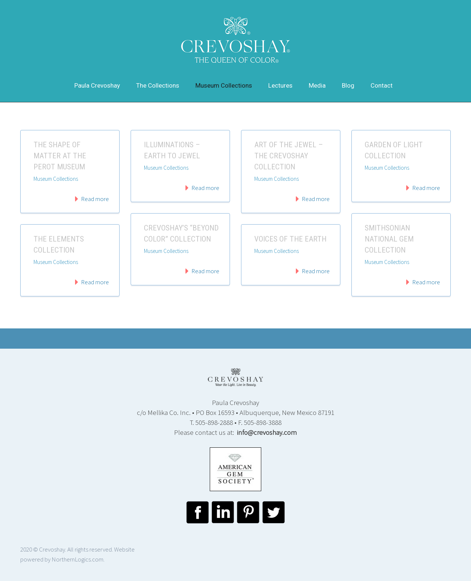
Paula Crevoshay (97, 85)
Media (317, 85)
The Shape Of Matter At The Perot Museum (59, 155)
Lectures (280, 85)
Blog (348, 85)
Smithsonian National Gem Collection (389, 238)
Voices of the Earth (290, 239)
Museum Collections (223, 85)
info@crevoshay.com (267, 432)
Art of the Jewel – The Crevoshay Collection (288, 155)
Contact (382, 85)
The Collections (157, 85)
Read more (95, 199)
